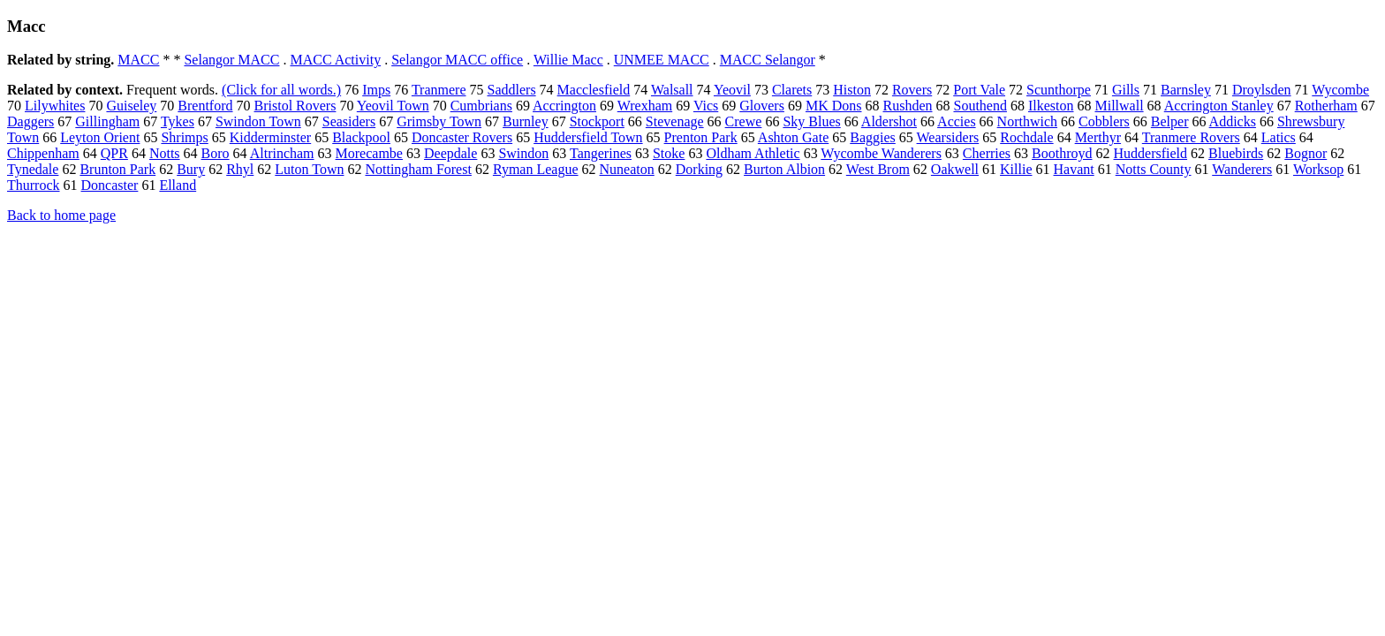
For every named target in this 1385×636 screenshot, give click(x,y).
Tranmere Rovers (1191, 137)
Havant (1074, 169)
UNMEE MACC (661, 59)
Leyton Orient (100, 137)
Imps (376, 89)
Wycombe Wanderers (881, 153)
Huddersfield (1151, 153)
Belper (1170, 121)
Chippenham (43, 153)
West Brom (878, 169)
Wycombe (1340, 89)
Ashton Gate (793, 137)
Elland (177, 185)
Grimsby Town (439, 121)
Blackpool (361, 137)
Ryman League (536, 169)
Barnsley (1186, 89)
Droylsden (1261, 89)
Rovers (912, 89)
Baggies (873, 137)
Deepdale (450, 153)
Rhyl (240, 169)
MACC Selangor (767, 59)
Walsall (672, 89)
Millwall (1118, 105)
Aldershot (889, 121)
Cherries (986, 153)
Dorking (699, 169)
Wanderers (1242, 169)
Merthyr (1098, 137)
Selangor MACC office (457, 59)
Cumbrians (481, 105)
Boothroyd (1062, 153)
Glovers (761, 105)
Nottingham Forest (418, 169)
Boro (215, 153)
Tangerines (601, 153)
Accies (956, 121)
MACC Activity (335, 59)
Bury (191, 169)
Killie (1016, 169)
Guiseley (131, 105)
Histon (852, 89)
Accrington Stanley (1219, 105)
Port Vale (979, 89)
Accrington (564, 105)
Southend (979, 105)
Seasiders (348, 121)
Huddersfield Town (588, 137)
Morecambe (369, 153)
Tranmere (439, 89)
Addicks (1232, 121)
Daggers (30, 121)
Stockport (597, 121)
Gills (1125, 89)
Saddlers (512, 89)
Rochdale (1026, 137)
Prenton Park (701, 137)
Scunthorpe (1058, 89)
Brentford (205, 105)
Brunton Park (117, 169)
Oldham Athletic (752, 153)
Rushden (907, 105)
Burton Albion (784, 169)
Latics (1278, 137)
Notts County (1154, 169)
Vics (705, 105)
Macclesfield (594, 89)
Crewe (743, 121)
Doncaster (110, 185)
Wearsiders (948, 137)
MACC (138, 59)
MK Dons (834, 105)
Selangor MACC (231, 59)
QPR (114, 153)
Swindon (523, 153)
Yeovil (732, 89)
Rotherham (1326, 105)
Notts (164, 153)
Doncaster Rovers (462, 137)
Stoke (669, 153)
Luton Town (309, 169)
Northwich (1027, 121)
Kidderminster (270, 137)
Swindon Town (258, 121)
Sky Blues (811, 121)
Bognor (1305, 153)
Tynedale (32, 169)
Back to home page (61, 215)
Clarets (792, 89)
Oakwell (955, 169)
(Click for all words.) (281, 89)
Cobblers (1104, 121)
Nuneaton (627, 169)
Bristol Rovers (295, 105)
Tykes (177, 121)
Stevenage (675, 121)
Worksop (1318, 169)
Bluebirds (1235, 153)
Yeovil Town (393, 105)
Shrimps (184, 137)
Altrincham (282, 153)
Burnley (526, 121)
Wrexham (644, 105)
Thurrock (33, 185)
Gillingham (107, 121)
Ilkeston (1051, 105)
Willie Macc (568, 59)
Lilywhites (55, 105)
